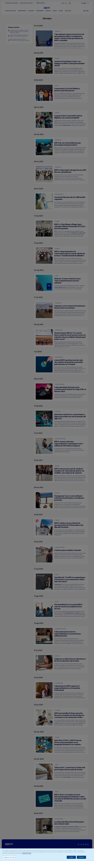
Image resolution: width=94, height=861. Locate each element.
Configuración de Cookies (9, 857)
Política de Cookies (27, 853)
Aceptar (71, 857)
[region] (47, 854)
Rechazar (81, 857)
